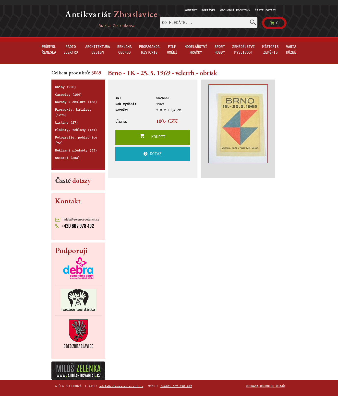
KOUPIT (152, 136)
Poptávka (209, 10)
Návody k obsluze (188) (76, 102)
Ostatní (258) (67, 158)
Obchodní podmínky (235, 10)
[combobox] (209, 22)
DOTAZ (153, 153)
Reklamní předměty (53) (76, 150)
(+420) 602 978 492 (176, 386)
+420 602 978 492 (74, 225)
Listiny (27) (66, 122)
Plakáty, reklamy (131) (76, 130)
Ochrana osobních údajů (265, 386)
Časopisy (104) (68, 95)
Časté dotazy (265, 10)
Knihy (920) (65, 87)
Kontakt (190, 10)
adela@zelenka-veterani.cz (77, 219)
